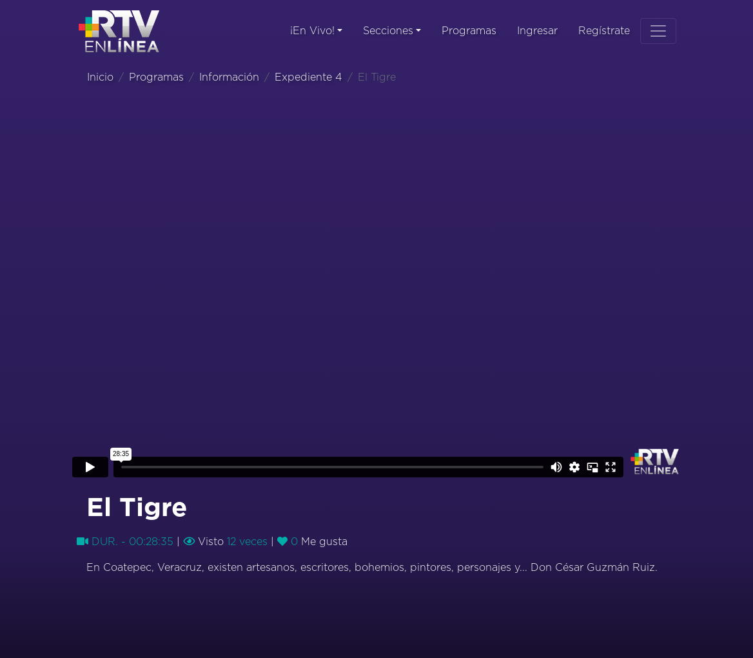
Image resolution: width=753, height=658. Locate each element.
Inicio (100, 77)
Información (229, 77)
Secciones (388, 31)
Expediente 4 (308, 77)
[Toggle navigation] (658, 31)
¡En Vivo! (312, 31)
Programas (469, 31)
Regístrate (604, 31)
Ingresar (537, 31)
